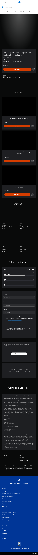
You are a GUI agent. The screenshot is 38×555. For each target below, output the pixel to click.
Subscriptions (23, 12)
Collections (10, 12)
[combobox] (19, 297)
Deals (16, 12)
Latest (3, 12)
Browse (31, 12)
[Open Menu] (1, 2)
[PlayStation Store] (7, 7)
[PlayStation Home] (19, 2)
